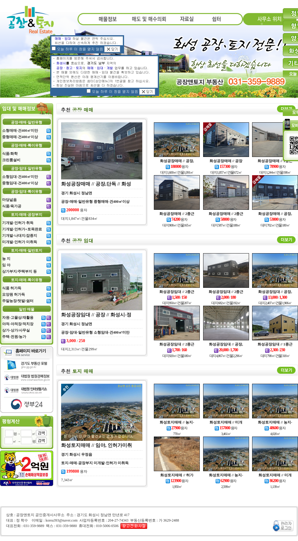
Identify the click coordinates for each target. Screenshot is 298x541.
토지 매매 (77, 371)
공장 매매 (77, 109)
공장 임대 (77, 240)
